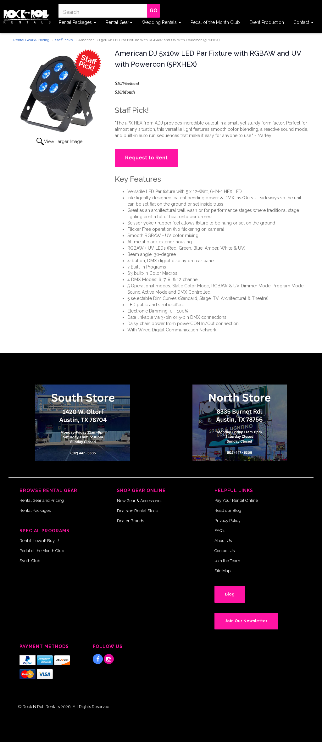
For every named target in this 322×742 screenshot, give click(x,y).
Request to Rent (146, 158)
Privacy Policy (227, 520)
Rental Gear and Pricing (41, 500)
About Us (223, 540)
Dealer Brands (130, 520)
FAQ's (219, 530)
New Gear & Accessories (139, 500)
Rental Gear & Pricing (31, 40)
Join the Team (227, 560)
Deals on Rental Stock (137, 510)
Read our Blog (227, 510)
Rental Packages (77, 22)
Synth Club (29, 560)
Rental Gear (119, 22)
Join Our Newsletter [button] (246, 620)
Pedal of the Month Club (215, 22)
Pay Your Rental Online (236, 500)
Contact (303, 22)
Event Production (266, 22)
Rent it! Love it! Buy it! (39, 540)
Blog (230, 594)
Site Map (222, 570)
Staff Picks (64, 40)
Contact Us (224, 550)
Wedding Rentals (161, 22)
